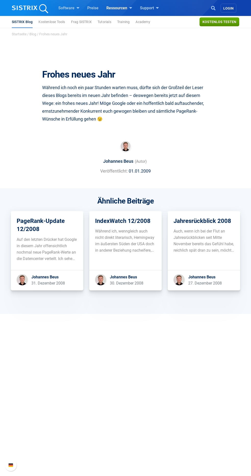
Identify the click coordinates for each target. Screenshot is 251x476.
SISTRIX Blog (22, 22)
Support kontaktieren (206, 423)
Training (123, 22)
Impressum (28, 430)
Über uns (26, 399)
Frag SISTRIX (81, 22)
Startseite (19, 34)
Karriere (25, 407)
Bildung (25, 415)
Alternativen (141, 446)
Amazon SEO (86, 415)
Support (149, 7)
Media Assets (143, 454)
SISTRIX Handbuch (204, 399)
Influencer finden (89, 423)
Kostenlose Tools (51, 22)
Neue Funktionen (202, 407)
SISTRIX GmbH (33, 390)
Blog (32, 34)
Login (228, 8)
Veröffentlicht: (114, 171)
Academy (143, 22)
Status (193, 430)
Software (68, 7)
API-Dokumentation (204, 415)
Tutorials (104, 22)
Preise (93, 8)
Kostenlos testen (219, 22)
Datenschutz (29, 423)
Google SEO (85, 407)
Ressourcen (119, 7)
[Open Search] (213, 7)
